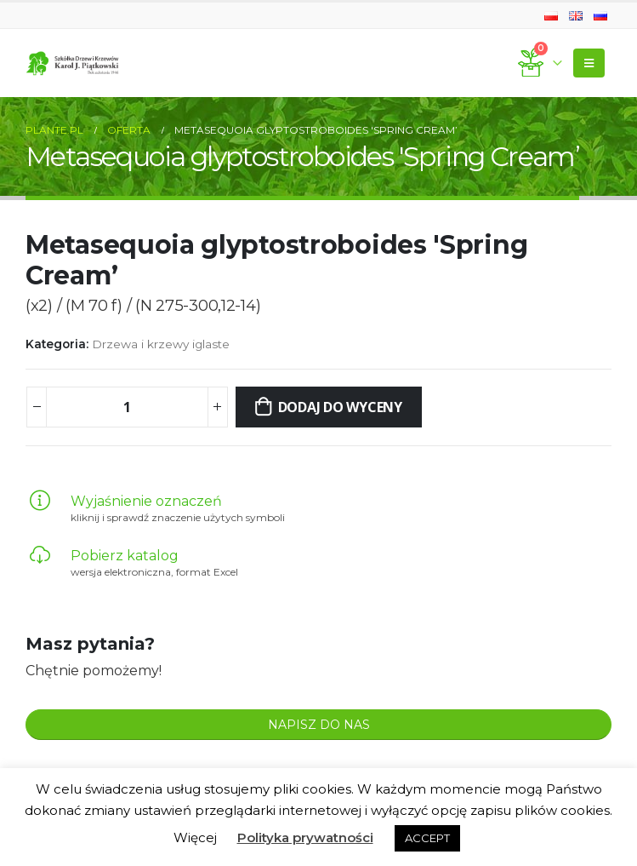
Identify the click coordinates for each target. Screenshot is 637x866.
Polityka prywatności (305, 837)
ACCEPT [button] (427, 838)
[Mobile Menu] (589, 63)
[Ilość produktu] (127, 407)
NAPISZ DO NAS (319, 724)
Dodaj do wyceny (340, 407)
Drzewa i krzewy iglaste (161, 344)
